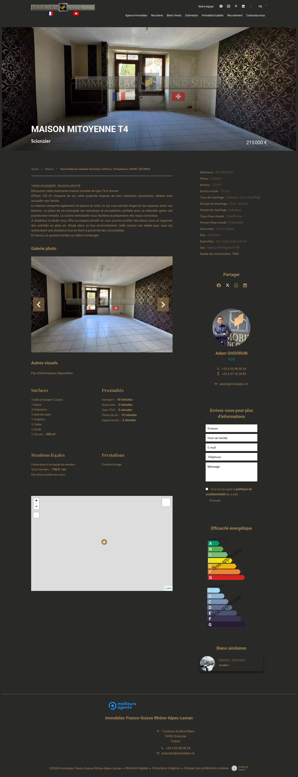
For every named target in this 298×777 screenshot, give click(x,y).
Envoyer (215, 500)
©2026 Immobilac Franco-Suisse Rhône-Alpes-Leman (86, 768)
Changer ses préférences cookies (206, 768)
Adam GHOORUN (231, 353)
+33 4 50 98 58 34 (234, 369)
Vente (35, 168)
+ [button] (36, 501)
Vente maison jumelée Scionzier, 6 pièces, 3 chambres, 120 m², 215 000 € (105, 168)
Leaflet (168, 588)
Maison (49, 168)
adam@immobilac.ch (234, 384)
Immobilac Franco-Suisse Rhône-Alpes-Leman (149, 718)
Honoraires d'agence (166, 768)
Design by (239, 768)
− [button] (36, 507)
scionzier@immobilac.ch (178, 753)
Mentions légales (136, 768)
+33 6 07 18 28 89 (234, 374)
